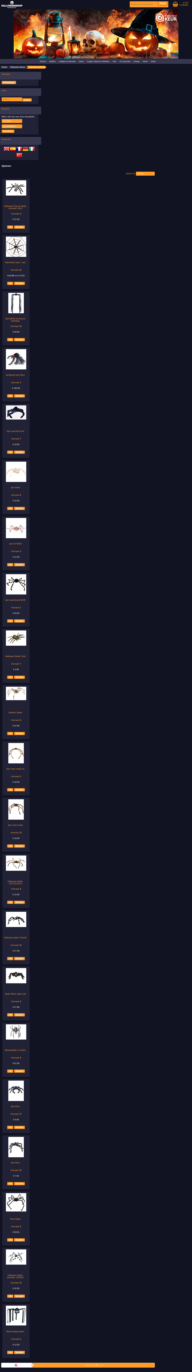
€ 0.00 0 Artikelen (183, 4)
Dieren (81, 61)
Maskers (52, 61)
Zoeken (27, 100)
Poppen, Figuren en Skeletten (98, 61)
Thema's (43, 61)
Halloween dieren (17, 67)
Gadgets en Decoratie (67, 61)
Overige (137, 61)
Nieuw (145, 61)
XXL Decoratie (124, 61)
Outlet (153, 61)
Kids (114, 61)
